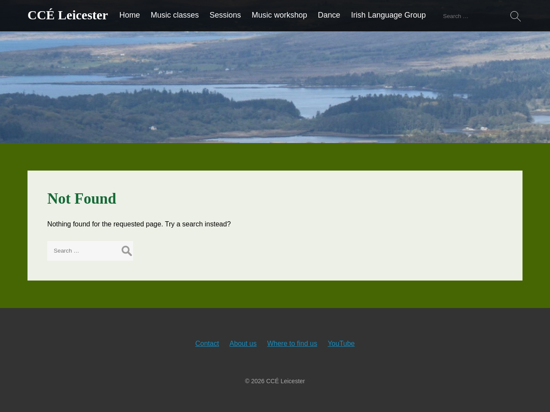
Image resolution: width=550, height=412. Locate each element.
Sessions (225, 15)
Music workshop (279, 15)
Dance (329, 15)
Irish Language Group (388, 15)
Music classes (175, 15)
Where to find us (292, 343)
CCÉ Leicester (68, 15)
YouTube (341, 343)
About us (243, 343)
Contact (207, 343)
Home (129, 15)
